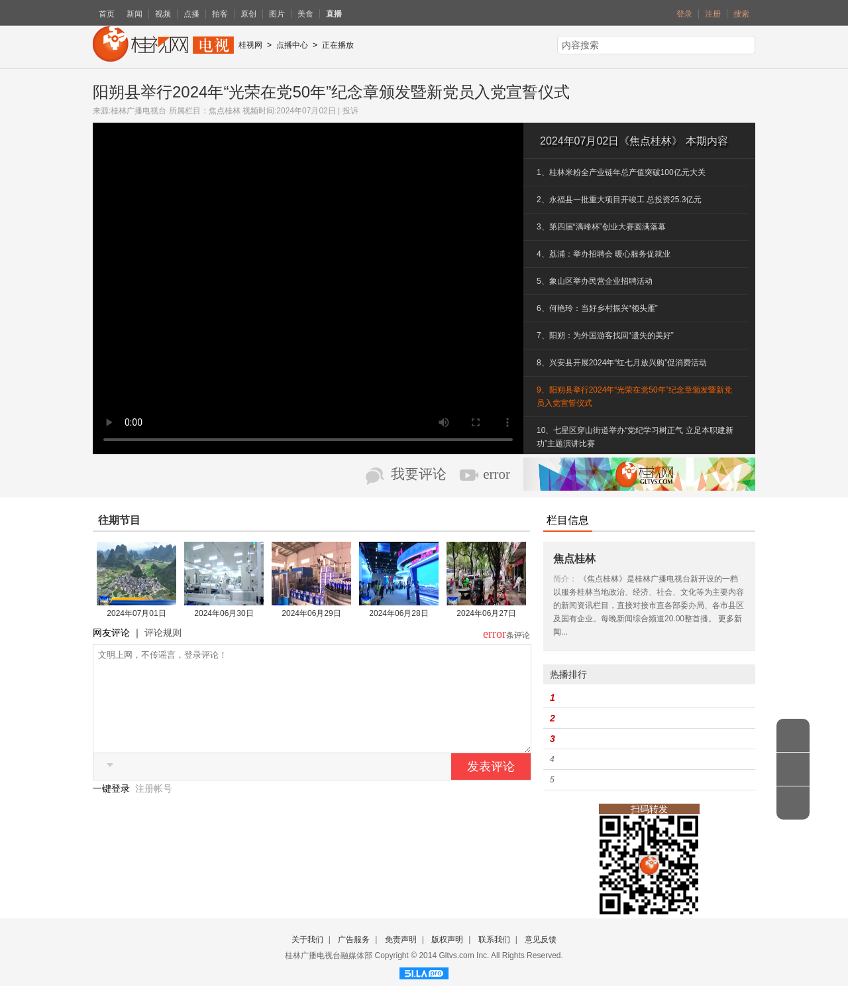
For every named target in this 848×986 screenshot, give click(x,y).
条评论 (518, 635)
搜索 (741, 14)
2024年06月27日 (485, 613)
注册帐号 (153, 808)
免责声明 (401, 939)
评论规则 (163, 632)
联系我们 (494, 939)
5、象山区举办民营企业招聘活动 (595, 281)
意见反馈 (540, 939)
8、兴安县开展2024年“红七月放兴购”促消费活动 (622, 362)
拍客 (220, 14)
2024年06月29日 (311, 613)
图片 (277, 14)
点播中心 (292, 45)
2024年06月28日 (398, 613)
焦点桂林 (224, 110)
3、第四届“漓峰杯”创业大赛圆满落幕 (601, 226)
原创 (248, 14)
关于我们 (307, 939)
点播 (191, 14)
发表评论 (491, 786)
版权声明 (447, 939)
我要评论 (419, 474)
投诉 (350, 110)
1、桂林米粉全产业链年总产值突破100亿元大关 (621, 172)
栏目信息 (568, 520)
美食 (305, 14)
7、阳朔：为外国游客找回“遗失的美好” (605, 335)
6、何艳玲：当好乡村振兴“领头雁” (597, 308)
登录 (684, 14)
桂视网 (250, 45)
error (496, 474)
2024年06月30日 (223, 613)
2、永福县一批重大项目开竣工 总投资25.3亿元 (619, 199)
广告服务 (354, 939)
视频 (163, 14)
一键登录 (112, 808)
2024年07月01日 (136, 613)
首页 (107, 14)
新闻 (134, 14)
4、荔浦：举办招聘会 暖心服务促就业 (603, 254)
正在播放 (338, 45)
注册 (713, 14)
